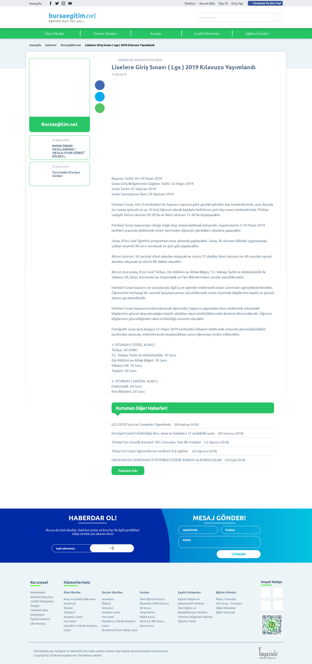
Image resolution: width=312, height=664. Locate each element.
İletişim (35, 605)
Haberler (51, 45)
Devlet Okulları (105, 33)
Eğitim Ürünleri (257, 33)
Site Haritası (38, 623)
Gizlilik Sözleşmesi (42, 601)
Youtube (70, 3)
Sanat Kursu (147, 612)
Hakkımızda (37, 592)
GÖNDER (238, 554)
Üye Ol (223, 3)
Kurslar (156, 33)
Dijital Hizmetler (226, 608)
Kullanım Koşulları (41, 597)
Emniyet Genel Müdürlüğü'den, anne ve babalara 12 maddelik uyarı (178, 433)
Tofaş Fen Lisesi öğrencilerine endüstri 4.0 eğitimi (164, 451)
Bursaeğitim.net (71, 45)
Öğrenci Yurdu (187, 621)
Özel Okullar (54, 33)
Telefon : (190, 3)
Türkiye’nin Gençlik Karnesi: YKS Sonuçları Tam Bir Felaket (170, 442)
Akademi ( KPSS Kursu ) (154, 603)
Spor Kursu (147, 625)
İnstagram (63, 3)
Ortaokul (69, 612)
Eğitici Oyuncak (225, 612)
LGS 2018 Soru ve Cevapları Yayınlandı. (155, 424)
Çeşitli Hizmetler (207, 33)
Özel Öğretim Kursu (152, 599)
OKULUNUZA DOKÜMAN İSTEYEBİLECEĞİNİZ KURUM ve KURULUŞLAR (178, 460)
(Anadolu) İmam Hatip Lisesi (119, 630)
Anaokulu (70, 603)
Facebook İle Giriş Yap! (265, 3)
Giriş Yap (237, 3)
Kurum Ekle (207, 3)
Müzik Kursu (147, 617)
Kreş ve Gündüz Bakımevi (79, 599)
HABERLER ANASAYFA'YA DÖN (140, 59)
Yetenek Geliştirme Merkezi (195, 617)
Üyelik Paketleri (40, 619)
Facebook (50, 3)
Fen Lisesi (70, 621)
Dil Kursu (145, 608)
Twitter (57, 3)
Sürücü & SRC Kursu (152, 621)
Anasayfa (35, 3)
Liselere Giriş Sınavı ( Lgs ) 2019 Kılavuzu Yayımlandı (120, 45)
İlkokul (68, 608)
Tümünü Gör (128, 470)
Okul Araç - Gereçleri (229, 603)
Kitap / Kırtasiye (226, 599)
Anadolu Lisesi (73, 617)
